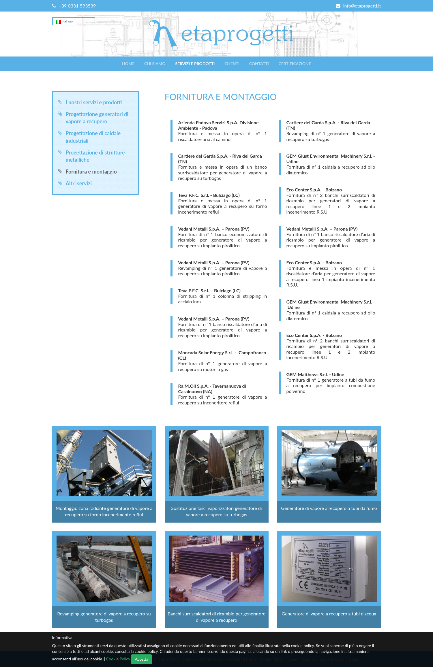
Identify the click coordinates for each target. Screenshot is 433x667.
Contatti (259, 63)
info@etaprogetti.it (358, 5)
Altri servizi (79, 183)
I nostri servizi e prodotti (94, 102)
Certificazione (295, 63)
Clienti (231, 63)
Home (128, 63)
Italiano (64, 22)
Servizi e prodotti (195, 63)
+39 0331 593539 (74, 5)
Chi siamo (155, 63)
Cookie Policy (118, 658)
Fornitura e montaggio (91, 171)
